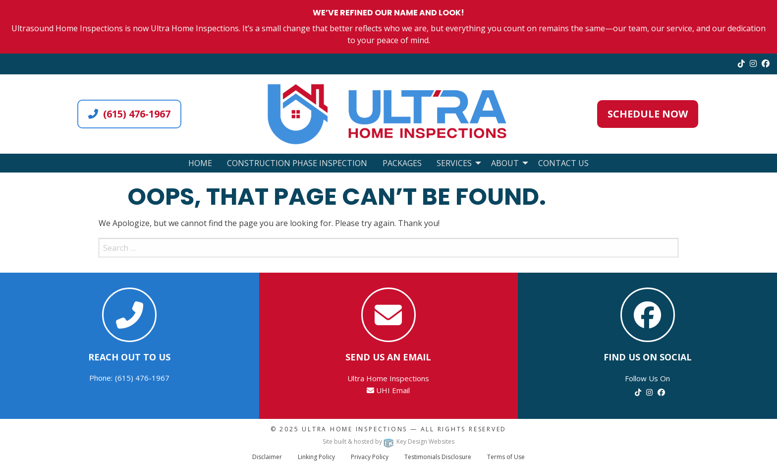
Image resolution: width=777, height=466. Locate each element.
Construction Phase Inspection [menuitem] (297, 163)
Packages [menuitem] (402, 163)
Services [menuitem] (454, 163)
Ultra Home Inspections (354, 429)
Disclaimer (267, 457)
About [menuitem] (505, 163)
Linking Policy (316, 457)
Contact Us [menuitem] (563, 163)
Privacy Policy (369, 457)
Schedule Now (648, 113)
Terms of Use (506, 457)
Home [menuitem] (200, 163)
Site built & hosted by (388, 441)
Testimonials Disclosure (437, 457)
